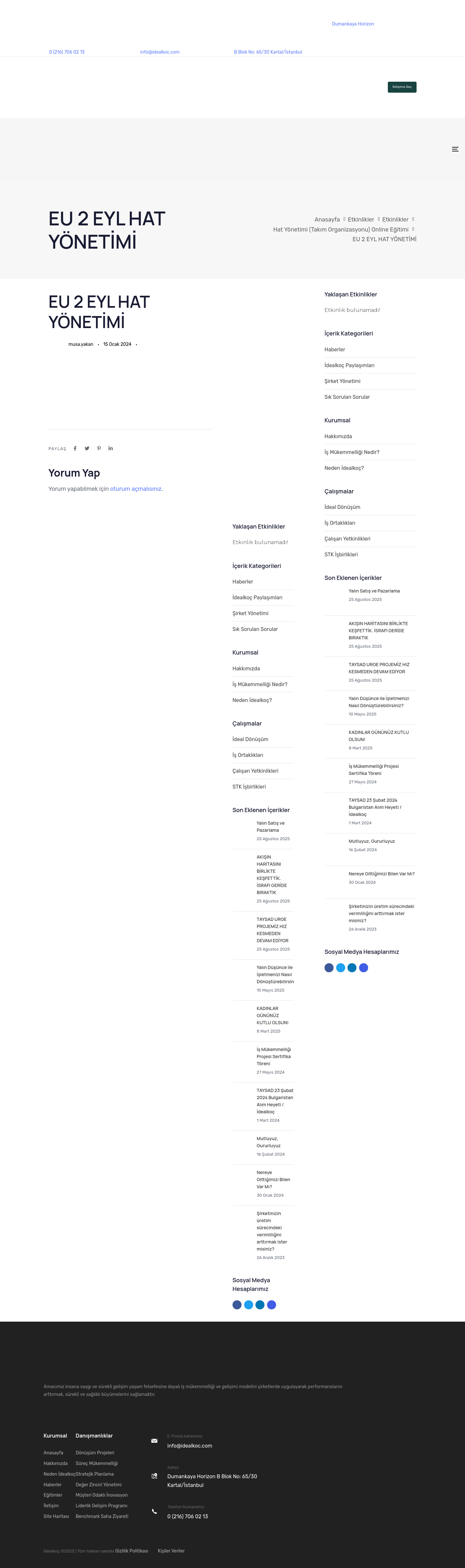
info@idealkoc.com (160, 52)
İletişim (51, 1506)
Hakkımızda (246, 668)
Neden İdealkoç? (252, 700)
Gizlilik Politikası (131, 1551)
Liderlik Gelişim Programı (101, 1506)
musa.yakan (80, 344)
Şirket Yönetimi (250, 613)
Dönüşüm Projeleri (95, 1453)
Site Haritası (56, 1516)
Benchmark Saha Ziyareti (102, 1516)
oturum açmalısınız (135, 488)
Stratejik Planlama (95, 1474)
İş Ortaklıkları (247, 755)
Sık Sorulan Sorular (255, 629)
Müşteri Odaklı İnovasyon (102, 1495)
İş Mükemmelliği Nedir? (259, 684)
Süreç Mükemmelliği (97, 1463)
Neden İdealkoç (60, 1474)
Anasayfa (53, 1453)
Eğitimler (53, 1495)
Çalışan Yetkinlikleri (255, 771)
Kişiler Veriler (171, 1551)
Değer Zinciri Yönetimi (98, 1485)
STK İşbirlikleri (249, 787)
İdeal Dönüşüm (250, 739)
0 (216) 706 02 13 (67, 52)
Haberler (242, 582)
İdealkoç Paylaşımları (257, 597)
